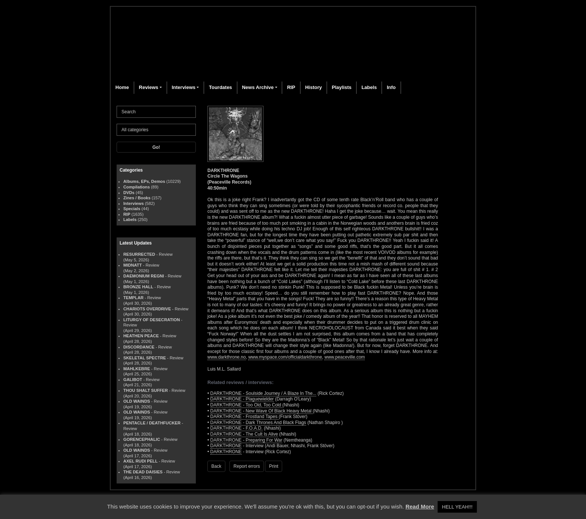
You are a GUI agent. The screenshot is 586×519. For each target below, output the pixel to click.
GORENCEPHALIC (141, 439)
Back (217, 466)
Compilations (136, 187)
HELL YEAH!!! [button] (457, 507)
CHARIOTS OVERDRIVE (147, 309)
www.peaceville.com (344, 357)
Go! (156, 147)
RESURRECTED (139, 254)
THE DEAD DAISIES (143, 472)
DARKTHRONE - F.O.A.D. (236, 428)
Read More (419, 506)
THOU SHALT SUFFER (145, 390)
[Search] (156, 112)
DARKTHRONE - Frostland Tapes (244, 416)
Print (273, 466)
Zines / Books (137, 198)
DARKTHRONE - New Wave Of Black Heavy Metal (261, 411)
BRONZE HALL (138, 287)
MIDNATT (132, 265)
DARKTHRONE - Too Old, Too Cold (246, 405)
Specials (131, 208)
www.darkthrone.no (226, 357)
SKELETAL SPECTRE (144, 358)
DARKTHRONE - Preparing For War (246, 440)
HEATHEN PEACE (141, 336)
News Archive (258, 87)
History (313, 87)
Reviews (148, 87)
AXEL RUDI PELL (140, 461)
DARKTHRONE (226, 445)
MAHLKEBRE (136, 368)
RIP (291, 87)
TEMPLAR (133, 297)
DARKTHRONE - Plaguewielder (242, 399)
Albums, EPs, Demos (144, 181)
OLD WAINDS (136, 401)
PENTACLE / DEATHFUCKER (152, 423)
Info (391, 87)
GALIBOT (132, 379)
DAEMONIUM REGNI (143, 276)
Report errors (247, 466)
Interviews (183, 87)
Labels (369, 87)
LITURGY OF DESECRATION (151, 319)
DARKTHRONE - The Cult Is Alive (244, 434)
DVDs (129, 192)
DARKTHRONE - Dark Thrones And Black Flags (258, 422)
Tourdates (220, 87)
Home (122, 87)
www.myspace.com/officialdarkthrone (285, 357)
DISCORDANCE (138, 347)
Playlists (342, 87)
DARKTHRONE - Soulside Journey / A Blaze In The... (263, 393)
